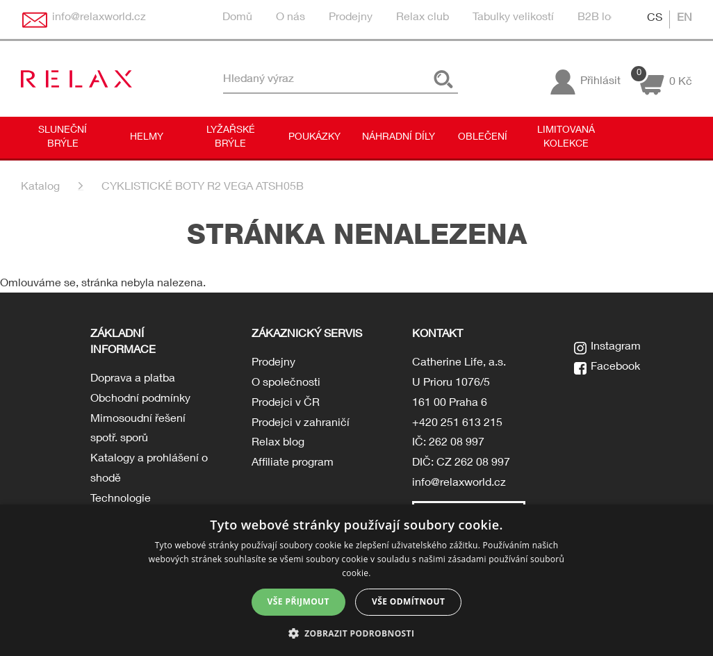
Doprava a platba (132, 379)
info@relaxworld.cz (459, 483)
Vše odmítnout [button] (408, 601)
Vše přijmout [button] (298, 601)
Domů (237, 18)
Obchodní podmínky (140, 399)
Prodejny (350, 18)
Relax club (422, 18)
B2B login (601, 18)
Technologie (120, 499)
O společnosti (286, 383)
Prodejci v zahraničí (301, 423)
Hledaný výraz (258, 79)
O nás (290, 18)
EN (684, 18)
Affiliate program (293, 463)
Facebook (615, 367)
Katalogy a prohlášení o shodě (149, 469)
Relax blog (278, 443)
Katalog (40, 187)
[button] (357, 632)
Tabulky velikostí (513, 18)
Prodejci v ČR (286, 403)
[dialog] (356, 580)
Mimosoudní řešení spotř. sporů (138, 429)
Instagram (616, 347)
